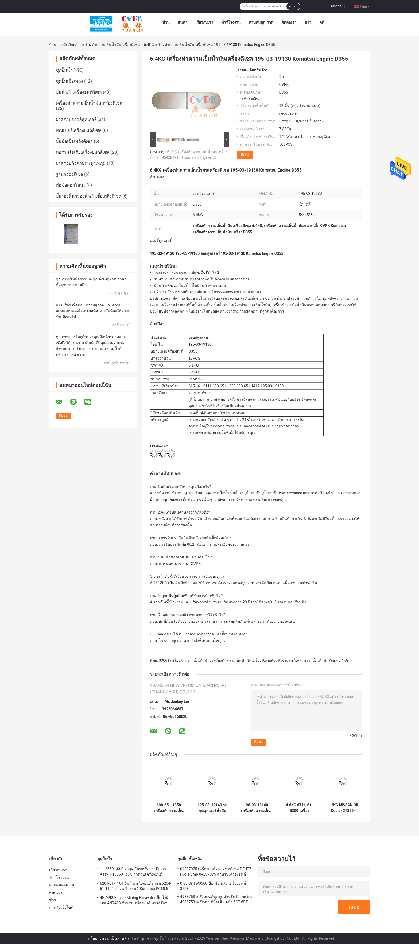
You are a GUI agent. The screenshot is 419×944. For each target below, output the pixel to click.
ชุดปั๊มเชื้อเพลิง (69, 81)
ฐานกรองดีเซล (69, 174)
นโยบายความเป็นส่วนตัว (108, 938)
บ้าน (166, 22)
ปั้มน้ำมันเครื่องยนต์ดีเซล (79, 92)
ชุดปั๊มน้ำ (64, 70)
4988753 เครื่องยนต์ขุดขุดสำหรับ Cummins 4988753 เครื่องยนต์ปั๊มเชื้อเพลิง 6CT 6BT (216, 899)
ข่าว (307, 22)
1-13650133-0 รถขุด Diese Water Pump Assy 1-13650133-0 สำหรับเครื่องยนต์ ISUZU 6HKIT (133, 872)
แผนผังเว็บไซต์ (61, 907)
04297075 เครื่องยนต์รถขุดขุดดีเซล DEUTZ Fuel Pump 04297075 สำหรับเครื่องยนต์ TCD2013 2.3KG (215, 872)
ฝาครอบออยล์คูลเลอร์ (76, 119)
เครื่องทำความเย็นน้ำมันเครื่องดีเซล (111, 45)
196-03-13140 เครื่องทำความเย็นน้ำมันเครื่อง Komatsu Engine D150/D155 (256, 808)
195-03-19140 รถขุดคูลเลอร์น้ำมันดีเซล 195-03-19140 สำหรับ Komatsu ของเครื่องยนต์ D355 (212, 808)
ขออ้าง (335, 6)
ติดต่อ (245, 155)
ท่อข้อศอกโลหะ (71, 185)
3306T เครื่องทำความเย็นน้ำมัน (184, 660)
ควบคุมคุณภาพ (261, 22)
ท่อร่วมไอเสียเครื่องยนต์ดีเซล (83, 152)
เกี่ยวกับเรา (204, 22)
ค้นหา (293, 6)
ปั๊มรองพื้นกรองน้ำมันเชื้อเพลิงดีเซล (88, 196)
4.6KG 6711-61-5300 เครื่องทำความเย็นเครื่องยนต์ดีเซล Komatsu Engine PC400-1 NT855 (299, 808)
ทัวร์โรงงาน (231, 22)
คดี (321, 22)
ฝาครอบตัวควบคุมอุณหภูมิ (81, 163)
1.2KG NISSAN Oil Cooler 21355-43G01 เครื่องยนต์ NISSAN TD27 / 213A (343, 808)
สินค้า (182, 22)
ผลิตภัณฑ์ (69, 45)
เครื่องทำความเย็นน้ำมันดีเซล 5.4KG (318, 660)
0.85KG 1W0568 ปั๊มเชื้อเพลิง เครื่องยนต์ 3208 (213, 886)
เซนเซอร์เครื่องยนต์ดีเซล (79, 130)
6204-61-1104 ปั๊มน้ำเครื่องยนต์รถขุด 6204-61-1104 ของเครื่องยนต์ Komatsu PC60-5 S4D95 (135, 886)
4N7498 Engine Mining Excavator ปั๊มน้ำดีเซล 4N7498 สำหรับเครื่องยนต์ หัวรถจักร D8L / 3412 (134, 901)
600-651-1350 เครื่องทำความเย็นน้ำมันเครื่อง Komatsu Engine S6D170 (169, 808)
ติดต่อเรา (288, 22)
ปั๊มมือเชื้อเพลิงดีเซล (74, 141)
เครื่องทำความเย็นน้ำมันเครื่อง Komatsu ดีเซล (249, 660)
